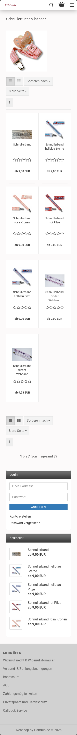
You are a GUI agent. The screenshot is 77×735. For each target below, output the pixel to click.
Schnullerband (22, 144)
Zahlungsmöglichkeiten (20, 694)
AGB (6, 685)
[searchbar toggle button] (51, 5)
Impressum (11, 677)
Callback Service (15, 710)
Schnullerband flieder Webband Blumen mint (22, 370)
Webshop (22, 730)
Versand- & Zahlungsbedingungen (27, 669)
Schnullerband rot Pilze (54, 220)
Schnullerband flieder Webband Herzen (54, 296)
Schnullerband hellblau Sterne (54, 146)
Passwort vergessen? (24, 523)
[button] (10, 81)
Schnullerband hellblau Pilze (22, 294)
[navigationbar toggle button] (72, 5)
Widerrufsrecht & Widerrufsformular (28, 660)
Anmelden (38, 507)
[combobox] (38, 81)
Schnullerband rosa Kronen (22, 220)
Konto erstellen (20, 516)
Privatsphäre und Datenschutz (25, 702)
